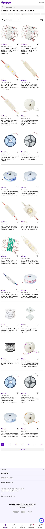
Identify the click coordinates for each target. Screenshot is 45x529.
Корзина (40, 526)
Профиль (22, 527)
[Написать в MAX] (41, 520)
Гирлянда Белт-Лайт (17, 15)
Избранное (31, 526)
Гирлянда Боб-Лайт (28, 15)
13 (41, 446)
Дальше (22, 451)
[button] (10, 21)
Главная (5, 527)
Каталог (14, 527)
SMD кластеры (5, 14)
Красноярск (40, 2)
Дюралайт (38, 14)
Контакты (5, 473)
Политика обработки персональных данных (12, 488)
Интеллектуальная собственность (10, 491)
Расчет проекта (7, 478)
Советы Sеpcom (7, 482)
